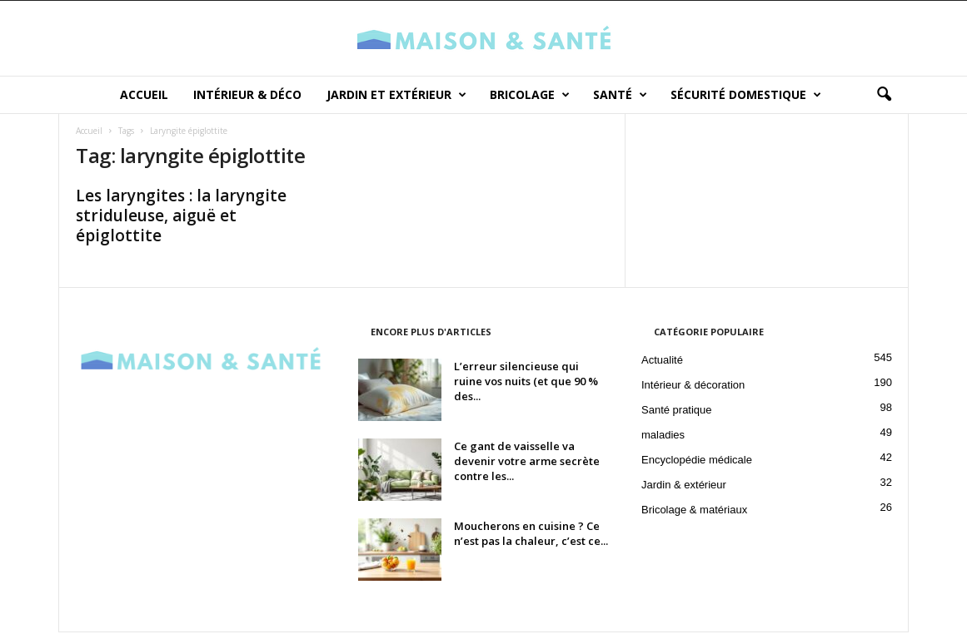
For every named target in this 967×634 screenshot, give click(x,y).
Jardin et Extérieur (396, 95)
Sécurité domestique (745, 95)
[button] (883, 95)
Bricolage (530, 95)
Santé (620, 95)
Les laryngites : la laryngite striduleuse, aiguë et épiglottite (181, 217)
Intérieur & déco (247, 94)
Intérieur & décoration (693, 386)
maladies (663, 436)
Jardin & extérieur (683, 486)
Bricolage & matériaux (694, 511)
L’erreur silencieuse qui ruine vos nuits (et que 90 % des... (526, 382)
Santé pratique (676, 411)
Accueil (144, 94)
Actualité (662, 361)
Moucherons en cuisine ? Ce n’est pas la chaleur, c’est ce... (531, 535)
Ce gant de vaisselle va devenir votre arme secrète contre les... (527, 462)
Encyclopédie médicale (696, 461)
